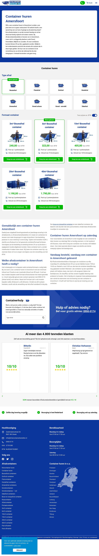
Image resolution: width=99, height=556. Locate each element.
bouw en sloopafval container (63, 224)
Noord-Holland (54, 476)
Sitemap (75, 537)
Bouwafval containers (9, 473)
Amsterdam (53, 502)
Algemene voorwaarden (44, 537)
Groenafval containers (9, 485)
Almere (52, 517)
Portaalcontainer (7, 505)
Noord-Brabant (54, 497)
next (96, 396)
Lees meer (17, 545)
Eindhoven (53, 511)
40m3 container (7, 523)
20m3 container (7, 520)
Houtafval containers (9, 482)
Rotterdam (53, 505)
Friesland (52, 468)
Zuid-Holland (54, 491)
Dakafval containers (8, 494)
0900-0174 (89, 311)
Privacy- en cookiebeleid (90, 537)
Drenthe (52, 473)
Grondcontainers (7, 488)
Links (80, 537)
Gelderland (53, 485)
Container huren (7, 471)
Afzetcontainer (7, 502)
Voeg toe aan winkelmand (17, 159)
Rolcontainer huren (8, 468)
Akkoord (19, 550)
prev (2, 396)
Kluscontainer (6, 500)
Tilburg (52, 514)
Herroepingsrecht (57, 537)
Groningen (53, 471)
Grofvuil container (8, 476)
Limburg (52, 500)
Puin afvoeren (6, 526)
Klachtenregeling (67, 537)
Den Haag (53, 508)
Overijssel (53, 482)
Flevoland (53, 479)
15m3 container (7, 517)
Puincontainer (6, 479)
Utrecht (52, 488)
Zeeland (52, 494)
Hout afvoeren (6, 528)
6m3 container (7, 511)
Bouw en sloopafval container (12, 497)
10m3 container (7, 514)
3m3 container (7, 508)
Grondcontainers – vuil (9, 491)
